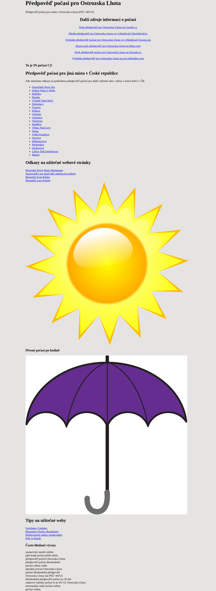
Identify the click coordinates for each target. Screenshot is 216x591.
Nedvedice (38, 144)
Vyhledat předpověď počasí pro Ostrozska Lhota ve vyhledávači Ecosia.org (108, 39)
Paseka (36, 97)
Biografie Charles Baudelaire (42, 531)
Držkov (36, 110)
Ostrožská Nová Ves (43, 87)
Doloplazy (38, 104)
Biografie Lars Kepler (38, 180)
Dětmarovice (39, 141)
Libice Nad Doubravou (45, 151)
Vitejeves (37, 121)
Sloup (35, 131)
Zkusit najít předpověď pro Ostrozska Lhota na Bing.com (107, 46)
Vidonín (36, 114)
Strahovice (38, 148)
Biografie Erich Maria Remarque (44, 170)
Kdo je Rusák (33, 538)
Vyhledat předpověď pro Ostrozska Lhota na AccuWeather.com (108, 58)
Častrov (36, 107)
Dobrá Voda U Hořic (43, 90)
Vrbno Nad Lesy (41, 127)
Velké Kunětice (40, 134)
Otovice (36, 137)
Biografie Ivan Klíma (38, 177)
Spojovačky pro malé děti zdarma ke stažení (51, 173)
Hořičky (36, 93)
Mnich (35, 154)
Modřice (37, 124)
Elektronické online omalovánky (44, 535)
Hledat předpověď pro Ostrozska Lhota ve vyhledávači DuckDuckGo (108, 33)
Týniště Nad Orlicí (42, 100)
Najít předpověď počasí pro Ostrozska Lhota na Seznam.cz (108, 52)
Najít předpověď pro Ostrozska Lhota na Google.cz (108, 27)
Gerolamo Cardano (36, 528)
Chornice (37, 117)
